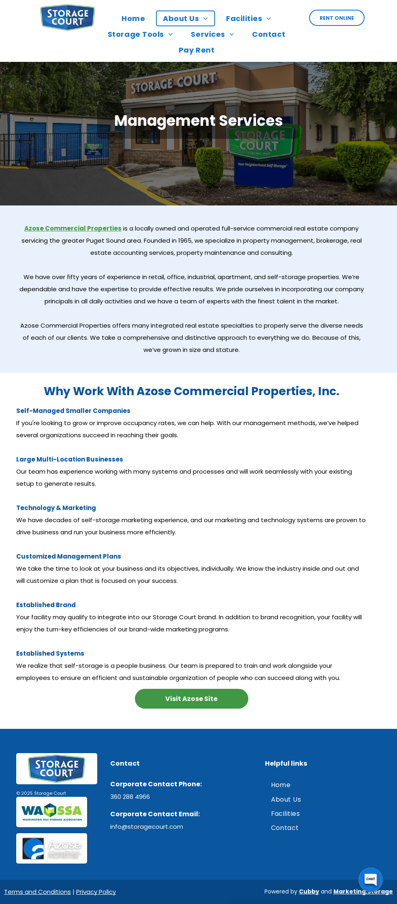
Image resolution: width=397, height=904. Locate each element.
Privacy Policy (96, 891)
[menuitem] (135, 18)
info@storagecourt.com (146, 826)
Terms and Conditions (37, 891)
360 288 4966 (130, 796)
